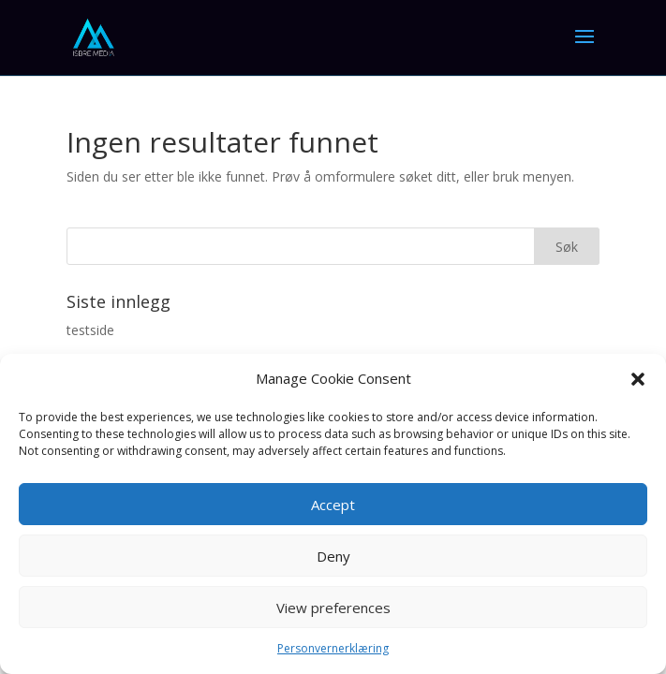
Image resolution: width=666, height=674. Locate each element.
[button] (638, 379)
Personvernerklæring (333, 648)
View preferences (333, 607)
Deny (333, 556)
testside (90, 330)
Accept (333, 504)
